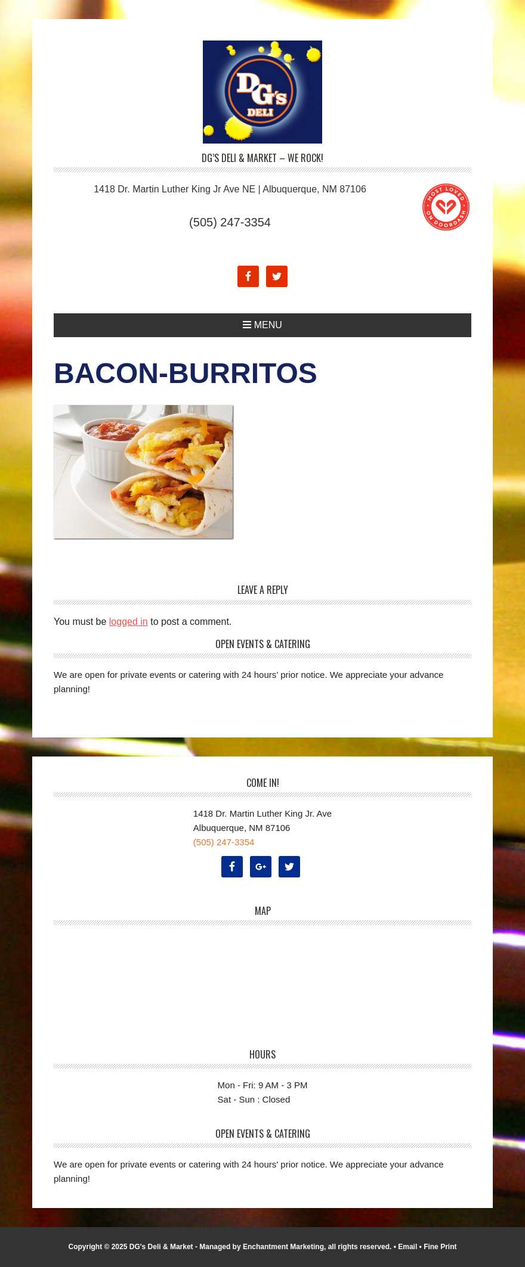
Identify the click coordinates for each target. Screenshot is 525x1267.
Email (407, 1247)
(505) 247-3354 (230, 222)
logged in (128, 622)
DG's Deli (262, 92)
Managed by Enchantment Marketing (261, 1247)
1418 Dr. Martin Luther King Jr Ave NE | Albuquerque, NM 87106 (230, 189)
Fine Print (440, 1247)
